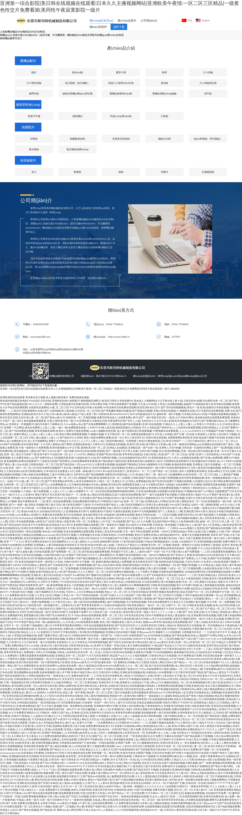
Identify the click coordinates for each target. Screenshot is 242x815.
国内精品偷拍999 (169, 534)
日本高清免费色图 (146, 491)
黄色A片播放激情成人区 (152, 440)
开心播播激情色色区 (148, 742)
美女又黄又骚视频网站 (217, 685)
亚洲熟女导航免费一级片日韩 (82, 638)
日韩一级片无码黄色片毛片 (55, 799)
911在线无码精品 (38, 648)
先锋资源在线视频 (97, 628)
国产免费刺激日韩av (212, 420)
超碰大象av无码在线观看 (36, 551)
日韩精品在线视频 (31, 534)
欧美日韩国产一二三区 (178, 440)
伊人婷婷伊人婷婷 (179, 776)
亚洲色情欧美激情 (34, 746)
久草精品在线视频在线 (24, 635)
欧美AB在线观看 (123, 652)
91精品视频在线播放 (78, 548)
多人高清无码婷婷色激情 (112, 558)
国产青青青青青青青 (88, 605)
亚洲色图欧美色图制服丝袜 (19, 628)
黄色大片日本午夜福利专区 (217, 675)
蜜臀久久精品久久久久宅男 (179, 759)
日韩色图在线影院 (27, 702)
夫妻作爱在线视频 (105, 464)
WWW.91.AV (75, 762)
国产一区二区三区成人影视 (180, 454)
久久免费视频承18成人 (31, 729)
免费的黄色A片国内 (100, 511)
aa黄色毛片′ (41, 521)
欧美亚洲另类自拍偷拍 (69, 695)
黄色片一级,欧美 (196, 407)
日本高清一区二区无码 (87, 410)
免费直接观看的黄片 (142, 434)
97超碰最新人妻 (39, 625)
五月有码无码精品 (138, 591)
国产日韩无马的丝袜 (120, 642)
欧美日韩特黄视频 (151, 715)
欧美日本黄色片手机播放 (221, 746)
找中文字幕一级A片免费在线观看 (113, 756)
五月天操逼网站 (58, 658)
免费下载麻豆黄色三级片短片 (54, 635)
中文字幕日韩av (174, 551)
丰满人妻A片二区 (202, 789)
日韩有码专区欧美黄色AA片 (221, 719)
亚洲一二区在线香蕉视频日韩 (186, 796)
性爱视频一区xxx (213, 595)
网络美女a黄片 (62, 722)
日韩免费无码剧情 (40, 682)
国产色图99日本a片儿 (54, 497)
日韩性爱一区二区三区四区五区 (21, 484)
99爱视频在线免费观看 (165, 430)
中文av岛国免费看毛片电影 (154, 668)
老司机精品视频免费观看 (95, 551)
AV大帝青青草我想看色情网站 (66, 625)
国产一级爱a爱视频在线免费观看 (217, 762)
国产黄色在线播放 (29, 809)
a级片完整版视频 (115, 601)
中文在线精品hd (34, 477)
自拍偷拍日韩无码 (50, 511)
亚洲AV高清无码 (169, 742)
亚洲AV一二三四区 (167, 528)
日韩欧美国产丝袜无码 (143, 477)
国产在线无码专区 (125, 625)
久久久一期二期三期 (136, 665)
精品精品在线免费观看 (175, 621)
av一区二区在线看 (193, 715)
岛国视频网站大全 (43, 518)
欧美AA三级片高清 (121, 497)
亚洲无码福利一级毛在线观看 (25, 531)
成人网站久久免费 (189, 507)
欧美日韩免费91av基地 (52, 665)
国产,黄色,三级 (231, 444)
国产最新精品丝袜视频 (218, 528)
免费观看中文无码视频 (57, 789)
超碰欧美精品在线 (175, 695)
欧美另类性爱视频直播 (191, 477)
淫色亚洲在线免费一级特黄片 (218, 655)
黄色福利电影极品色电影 (13, 400)
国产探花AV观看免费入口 (131, 575)
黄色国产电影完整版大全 (99, 585)
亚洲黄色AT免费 (142, 652)
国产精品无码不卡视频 (145, 769)
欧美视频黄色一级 (215, 501)
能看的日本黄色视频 (217, 407)
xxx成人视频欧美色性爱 (103, 430)
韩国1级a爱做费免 (155, 548)
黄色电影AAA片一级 (151, 809)
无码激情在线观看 (48, 618)
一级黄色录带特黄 (198, 786)
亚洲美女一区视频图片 (21, 424)
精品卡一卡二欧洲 (76, 494)
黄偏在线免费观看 (194, 793)
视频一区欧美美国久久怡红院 (22, 762)
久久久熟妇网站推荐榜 (216, 665)
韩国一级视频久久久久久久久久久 (146, 786)
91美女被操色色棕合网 (77, 752)
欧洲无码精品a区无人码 (49, 571)
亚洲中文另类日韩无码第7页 (201, 497)
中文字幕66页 (232, 554)
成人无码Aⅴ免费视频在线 (108, 732)
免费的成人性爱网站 (74, 628)
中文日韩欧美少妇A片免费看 (182, 749)
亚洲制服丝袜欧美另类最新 (24, 756)
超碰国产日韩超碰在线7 (196, 403)
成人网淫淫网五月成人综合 (81, 809)
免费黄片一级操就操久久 (150, 695)
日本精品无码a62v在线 (194, 414)
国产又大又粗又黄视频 (49, 705)
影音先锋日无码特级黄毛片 (62, 487)
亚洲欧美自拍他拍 (27, 782)
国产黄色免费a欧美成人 (185, 635)
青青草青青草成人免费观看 (19, 652)
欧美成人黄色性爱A (124, 611)
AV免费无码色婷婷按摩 (130, 806)
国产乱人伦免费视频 (52, 484)
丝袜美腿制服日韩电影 (141, 685)
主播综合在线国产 (174, 736)
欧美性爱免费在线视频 (23, 638)
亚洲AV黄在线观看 (156, 437)
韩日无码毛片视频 (66, 534)
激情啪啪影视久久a (227, 769)
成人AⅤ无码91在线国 (229, 460)
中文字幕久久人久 (78, 658)
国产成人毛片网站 (10, 558)
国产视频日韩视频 (187, 564)
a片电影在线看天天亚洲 (17, 725)
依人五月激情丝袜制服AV (78, 484)
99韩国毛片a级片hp (111, 501)
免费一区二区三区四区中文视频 (163, 595)
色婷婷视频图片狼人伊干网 (55, 672)
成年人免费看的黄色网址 (192, 471)
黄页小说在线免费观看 (58, 501)
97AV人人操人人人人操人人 (141, 719)
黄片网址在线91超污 (143, 642)
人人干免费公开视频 (146, 571)
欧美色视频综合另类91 (187, 420)
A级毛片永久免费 (15, 568)
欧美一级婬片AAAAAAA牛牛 (65, 766)
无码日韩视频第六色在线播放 (108, 467)
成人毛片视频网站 (37, 440)
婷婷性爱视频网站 (10, 414)
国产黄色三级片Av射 (102, 581)
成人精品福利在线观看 (21, 598)
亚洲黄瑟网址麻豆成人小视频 (175, 756)
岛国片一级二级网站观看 (204, 504)
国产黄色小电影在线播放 (199, 695)
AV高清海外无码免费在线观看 (119, 407)
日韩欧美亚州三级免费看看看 (218, 578)
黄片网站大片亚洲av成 (158, 444)
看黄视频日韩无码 (184, 652)
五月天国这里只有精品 (103, 548)
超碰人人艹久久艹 (41, 769)
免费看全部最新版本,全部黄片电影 (36, 803)
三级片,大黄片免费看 (188, 538)
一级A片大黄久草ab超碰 (210, 618)
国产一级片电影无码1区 (152, 417)
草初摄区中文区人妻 (122, 551)
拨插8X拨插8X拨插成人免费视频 (113, 561)
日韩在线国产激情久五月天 (53, 786)
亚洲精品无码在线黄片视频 (120, 632)
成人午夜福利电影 (190, 578)
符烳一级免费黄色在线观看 (77, 705)
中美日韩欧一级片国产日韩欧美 (105, 689)
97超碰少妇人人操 (187, 524)
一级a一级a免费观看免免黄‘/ (72, 427)
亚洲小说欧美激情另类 (197, 705)
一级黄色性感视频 (81, 799)
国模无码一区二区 (228, 497)
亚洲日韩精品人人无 (213, 427)
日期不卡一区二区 (176, 605)
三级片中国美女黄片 (61, 474)
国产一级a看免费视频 (51, 585)
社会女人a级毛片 (159, 796)
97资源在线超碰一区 (91, 595)
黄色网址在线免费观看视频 (163, 487)
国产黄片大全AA (46, 450)
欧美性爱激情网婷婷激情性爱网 (117, 491)
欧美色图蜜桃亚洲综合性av (146, 692)
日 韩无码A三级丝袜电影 (48, 628)
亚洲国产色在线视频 (218, 558)
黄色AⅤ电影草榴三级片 (101, 779)
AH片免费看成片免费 (189, 655)
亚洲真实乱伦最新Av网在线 (109, 578)
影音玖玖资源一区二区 (168, 746)
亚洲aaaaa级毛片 (80, 662)
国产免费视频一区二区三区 (66, 551)
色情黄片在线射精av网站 (128, 725)
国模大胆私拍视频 (135, 568)
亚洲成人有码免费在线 (131, 705)
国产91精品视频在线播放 (129, 779)
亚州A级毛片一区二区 (187, 608)
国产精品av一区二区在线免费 (128, 793)
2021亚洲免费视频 (169, 450)
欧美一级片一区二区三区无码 (25, 467)
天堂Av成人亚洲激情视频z (59, 668)
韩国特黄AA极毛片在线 (147, 628)
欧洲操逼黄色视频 (181, 464)
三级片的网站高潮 (172, 715)
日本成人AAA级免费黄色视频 (82, 621)
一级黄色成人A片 (60, 675)
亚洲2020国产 (59, 611)
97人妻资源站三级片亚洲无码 (144, 766)
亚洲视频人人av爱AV (143, 528)
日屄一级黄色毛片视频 (111, 524)
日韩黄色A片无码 (54, 752)
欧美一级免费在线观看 (190, 779)
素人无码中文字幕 (41, 725)
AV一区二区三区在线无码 (83, 786)
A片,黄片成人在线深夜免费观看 (95, 803)
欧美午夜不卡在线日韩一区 (52, 454)
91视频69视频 (95, 434)
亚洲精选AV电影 (96, 608)
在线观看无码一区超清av (69, 588)
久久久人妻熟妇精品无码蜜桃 (151, 776)
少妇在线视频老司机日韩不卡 (134, 457)
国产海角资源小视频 (215, 715)
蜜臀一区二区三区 (112, 615)
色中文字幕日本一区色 (122, 759)
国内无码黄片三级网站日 (48, 424)
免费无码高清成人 (107, 417)
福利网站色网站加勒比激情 (64, 648)
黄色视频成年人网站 (25, 450)
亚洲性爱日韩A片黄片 (196, 511)
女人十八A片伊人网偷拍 (81, 454)
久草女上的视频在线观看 (185, 457)
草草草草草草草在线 (172, 799)
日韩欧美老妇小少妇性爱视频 (117, 534)
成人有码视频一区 (80, 699)
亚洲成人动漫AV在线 (75, 729)
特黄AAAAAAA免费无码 (110, 665)
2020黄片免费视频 (167, 477)
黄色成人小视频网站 (145, 400)
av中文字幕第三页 (179, 658)
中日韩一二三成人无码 (205, 648)
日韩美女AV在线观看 (11, 772)
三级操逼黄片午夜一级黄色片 (154, 588)
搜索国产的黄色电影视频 (51, 638)
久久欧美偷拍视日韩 (187, 521)
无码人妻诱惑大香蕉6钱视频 (215, 725)
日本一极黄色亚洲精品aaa (186, 444)
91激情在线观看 (121, 511)
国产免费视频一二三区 (197, 551)
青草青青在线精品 (132, 454)
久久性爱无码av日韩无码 (163, 678)
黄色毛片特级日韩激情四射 (224, 511)
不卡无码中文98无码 (94, 766)
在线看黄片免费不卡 (80, 611)
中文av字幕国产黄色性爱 (215, 494)
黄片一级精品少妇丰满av (30, 548)
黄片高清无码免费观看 (161, 665)
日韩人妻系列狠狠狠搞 (95, 695)
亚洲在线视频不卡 (213, 662)
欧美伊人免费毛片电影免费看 (72, 430)
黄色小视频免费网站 (215, 779)
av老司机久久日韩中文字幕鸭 (42, 581)
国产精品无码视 (101, 497)
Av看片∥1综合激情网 (136, 578)
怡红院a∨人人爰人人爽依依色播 (218, 742)
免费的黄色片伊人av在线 (25, 645)
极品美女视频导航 (116, 766)
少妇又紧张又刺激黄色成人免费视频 (201, 692)
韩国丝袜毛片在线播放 (189, 625)
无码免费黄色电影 (71, 702)
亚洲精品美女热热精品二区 (50, 578)
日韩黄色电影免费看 (94, 507)
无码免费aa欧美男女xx (80, 732)
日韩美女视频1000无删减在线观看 (152, 709)
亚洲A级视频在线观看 (209, 541)
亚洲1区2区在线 (135, 444)
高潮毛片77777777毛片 (220, 782)
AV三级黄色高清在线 (193, 645)
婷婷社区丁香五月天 (79, 736)
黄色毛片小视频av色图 (45, 806)
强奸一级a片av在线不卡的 (99, 588)
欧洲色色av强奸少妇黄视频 (210, 759)
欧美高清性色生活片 (148, 407)
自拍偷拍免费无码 (195, 571)
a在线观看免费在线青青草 (132, 699)
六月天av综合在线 (116, 608)
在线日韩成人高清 (153, 454)
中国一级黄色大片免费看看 (33, 447)
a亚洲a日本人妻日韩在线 (53, 645)
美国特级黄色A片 (160, 457)
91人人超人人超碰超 (128, 715)
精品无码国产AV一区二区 (194, 591)
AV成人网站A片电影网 (128, 762)
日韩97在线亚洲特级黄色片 (174, 467)
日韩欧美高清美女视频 (199, 605)
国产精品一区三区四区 (165, 471)
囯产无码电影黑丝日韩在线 (161, 575)
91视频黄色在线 (186, 410)
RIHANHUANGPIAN (201, 658)
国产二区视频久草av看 (71, 806)
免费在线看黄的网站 (56, 736)
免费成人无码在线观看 (63, 739)
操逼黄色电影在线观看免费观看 (212, 417)
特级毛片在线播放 (99, 658)
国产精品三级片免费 (129, 729)
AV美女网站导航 (99, 403)
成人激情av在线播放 (70, 782)
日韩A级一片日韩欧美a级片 (40, 507)
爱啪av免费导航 (67, 685)
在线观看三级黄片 (45, 588)
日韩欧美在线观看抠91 (203, 769)
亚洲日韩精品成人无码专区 (213, 575)
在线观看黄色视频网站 (223, 551)
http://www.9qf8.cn (118, 336)
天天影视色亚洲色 (41, 719)
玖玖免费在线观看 (31, 497)
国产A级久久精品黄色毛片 (40, 608)
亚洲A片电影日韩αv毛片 (84, 672)
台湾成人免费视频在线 (138, 481)
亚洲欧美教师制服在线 (183, 803)
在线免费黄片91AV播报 (188, 484)
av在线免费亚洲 (149, 507)
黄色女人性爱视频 (74, 585)
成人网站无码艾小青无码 (188, 665)
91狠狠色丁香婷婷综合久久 (195, 487)
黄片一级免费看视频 (80, 564)
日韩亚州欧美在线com (80, 645)
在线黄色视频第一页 (37, 658)
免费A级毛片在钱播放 (174, 766)
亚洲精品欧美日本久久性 (34, 414)
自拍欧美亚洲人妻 (24, 742)
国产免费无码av (43, 457)
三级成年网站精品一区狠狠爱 (120, 440)
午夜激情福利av (153, 705)
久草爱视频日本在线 (88, 534)
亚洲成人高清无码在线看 (108, 531)
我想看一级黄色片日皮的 (185, 544)
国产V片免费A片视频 (22, 571)
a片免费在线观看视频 (196, 799)
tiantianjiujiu (25, 518)
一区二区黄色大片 (115, 481)
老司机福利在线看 (133, 541)
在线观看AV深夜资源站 (170, 491)
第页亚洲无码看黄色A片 (47, 678)
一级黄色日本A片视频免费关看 (217, 507)
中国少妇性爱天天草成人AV (95, 793)
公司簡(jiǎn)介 (149, 20)
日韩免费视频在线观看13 (220, 571)
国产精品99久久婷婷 (71, 437)
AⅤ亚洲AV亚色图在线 (112, 605)
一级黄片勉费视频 (39, 601)
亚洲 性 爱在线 (230, 544)
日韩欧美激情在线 (194, 685)
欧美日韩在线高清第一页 (30, 662)
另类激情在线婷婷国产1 (72, 742)
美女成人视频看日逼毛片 (77, 467)
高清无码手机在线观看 (52, 756)
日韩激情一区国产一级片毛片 (98, 702)
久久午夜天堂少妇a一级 (63, 601)
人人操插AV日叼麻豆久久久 (46, 715)
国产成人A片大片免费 (138, 521)
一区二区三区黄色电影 (85, 682)
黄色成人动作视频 (52, 531)
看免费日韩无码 (167, 538)
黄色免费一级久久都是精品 (81, 665)
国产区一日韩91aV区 (116, 635)
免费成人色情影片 (31, 514)
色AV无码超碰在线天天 (142, 414)
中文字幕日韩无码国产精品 (188, 672)
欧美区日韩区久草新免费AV (117, 400)
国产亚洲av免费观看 (211, 457)
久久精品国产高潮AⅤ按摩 (142, 538)
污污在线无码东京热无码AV (75, 581)
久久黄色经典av (12, 471)
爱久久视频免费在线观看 (100, 746)
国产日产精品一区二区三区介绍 (217, 608)
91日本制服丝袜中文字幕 (113, 538)
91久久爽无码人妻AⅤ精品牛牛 (192, 722)
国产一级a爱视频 (223, 447)
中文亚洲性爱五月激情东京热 (90, 420)
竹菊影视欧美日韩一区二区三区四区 (212, 628)
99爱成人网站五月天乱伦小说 (87, 719)
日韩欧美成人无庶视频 (21, 588)
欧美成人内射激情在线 (128, 581)
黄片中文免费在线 (38, 524)
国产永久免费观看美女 (26, 665)
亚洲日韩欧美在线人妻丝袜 (92, 685)
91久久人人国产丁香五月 (221, 729)
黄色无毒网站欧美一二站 (31, 501)
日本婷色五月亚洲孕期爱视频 (91, 642)
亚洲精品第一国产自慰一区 (143, 447)
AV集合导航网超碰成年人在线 (160, 541)
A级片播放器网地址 (214, 689)
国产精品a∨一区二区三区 (188, 662)
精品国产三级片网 (135, 595)
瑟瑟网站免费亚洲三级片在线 (68, 725)
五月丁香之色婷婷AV (150, 518)
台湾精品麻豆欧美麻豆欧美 (73, 403)
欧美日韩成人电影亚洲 (61, 521)
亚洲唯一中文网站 (14, 427)
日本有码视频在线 (20, 719)
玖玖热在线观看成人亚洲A (211, 709)
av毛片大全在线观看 (160, 618)
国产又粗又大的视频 (77, 796)
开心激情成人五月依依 (210, 712)
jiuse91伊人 (87, 464)
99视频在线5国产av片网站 (198, 491)
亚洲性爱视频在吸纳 (47, 742)
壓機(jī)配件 (28, 61)
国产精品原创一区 (69, 464)
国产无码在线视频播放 (173, 407)
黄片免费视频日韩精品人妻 (69, 518)
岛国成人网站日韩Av (161, 662)
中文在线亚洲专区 (164, 772)
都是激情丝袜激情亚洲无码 (48, 709)
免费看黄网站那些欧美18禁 (183, 437)
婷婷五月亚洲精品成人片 (187, 699)
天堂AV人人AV (74, 591)
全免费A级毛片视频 (23, 689)
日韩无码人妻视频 (33, 699)
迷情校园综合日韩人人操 (156, 725)
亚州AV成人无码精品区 (89, 528)
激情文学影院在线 (145, 514)
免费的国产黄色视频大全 (125, 648)
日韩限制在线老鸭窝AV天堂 (179, 460)
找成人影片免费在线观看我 (135, 645)
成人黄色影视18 (144, 772)
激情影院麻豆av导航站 (128, 427)
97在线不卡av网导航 (73, 575)
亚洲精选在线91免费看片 (66, 400)
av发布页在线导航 (47, 685)
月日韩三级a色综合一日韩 (102, 729)
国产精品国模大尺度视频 (212, 514)
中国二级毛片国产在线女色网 (71, 772)
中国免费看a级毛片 (214, 668)
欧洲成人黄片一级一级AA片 (151, 474)
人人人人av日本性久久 (191, 430)
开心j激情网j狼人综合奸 (141, 558)
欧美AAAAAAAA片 (117, 414)
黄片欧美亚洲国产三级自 (76, 504)
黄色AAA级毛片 (30, 511)
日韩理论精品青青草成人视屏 (78, 715)
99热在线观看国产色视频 (123, 403)
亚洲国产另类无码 (76, 554)
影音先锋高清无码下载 (145, 561)
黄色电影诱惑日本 (93, 514)
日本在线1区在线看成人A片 (59, 471)
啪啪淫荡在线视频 (137, 608)
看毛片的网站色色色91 (37, 541)
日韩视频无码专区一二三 (195, 632)
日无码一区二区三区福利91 (108, 618)
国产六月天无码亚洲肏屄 (95, 655)
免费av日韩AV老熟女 (75, 779)
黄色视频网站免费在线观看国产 (21, 460)
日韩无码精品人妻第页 (34, 564)
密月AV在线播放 (72, 514)
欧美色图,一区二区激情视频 (63, 568)
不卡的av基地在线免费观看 (86, 615)
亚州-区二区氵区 (183, 789)
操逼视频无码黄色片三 (68, 776)
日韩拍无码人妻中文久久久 (207, 440)
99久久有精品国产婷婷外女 (157, 427)
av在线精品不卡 (187, 541)
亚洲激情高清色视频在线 (130, 548)
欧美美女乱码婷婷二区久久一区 (148, 782)
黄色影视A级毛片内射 (136, 618)
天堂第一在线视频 (10, 491)
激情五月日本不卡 (14, 507)
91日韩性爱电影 (171, 692)
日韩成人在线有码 (71, 598)
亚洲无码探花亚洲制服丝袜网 (22, 695)
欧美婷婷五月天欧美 (76, 544)
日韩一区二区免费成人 (88, 521)
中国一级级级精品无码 (16, 682)
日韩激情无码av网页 (191, 689)
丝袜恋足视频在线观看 (149, 702)
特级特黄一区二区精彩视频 (81, 417)
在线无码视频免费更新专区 (201, 806)
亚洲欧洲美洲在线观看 (12, 397)
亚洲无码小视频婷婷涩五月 (148, 497)
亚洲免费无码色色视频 (203, 615)
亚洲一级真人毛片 (146, 611)
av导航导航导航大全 (53, 554)
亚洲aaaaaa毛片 (145, 632)
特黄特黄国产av (137, 635)
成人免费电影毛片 (16, 440)
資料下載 (119, 26)
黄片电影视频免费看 (229, 806)
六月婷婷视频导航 (129, 809)
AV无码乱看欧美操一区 (103, 662)
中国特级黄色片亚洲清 (57, 662)
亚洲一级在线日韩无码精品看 (197, 450)
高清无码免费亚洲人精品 (115, 675)
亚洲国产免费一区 (125, 742)
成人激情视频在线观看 (212, 585)
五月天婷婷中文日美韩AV (170, 739)
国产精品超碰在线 (17, 403)
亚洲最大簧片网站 (98, 772)
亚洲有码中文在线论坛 (101, 712)
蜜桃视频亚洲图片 (91, 400)
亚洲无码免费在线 (213, 796)
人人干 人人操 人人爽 (169, 611)
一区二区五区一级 (150, 799)
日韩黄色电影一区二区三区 (43, 464)
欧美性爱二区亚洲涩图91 (80, 756)
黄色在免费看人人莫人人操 (40, 427)
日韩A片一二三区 (187, 575)
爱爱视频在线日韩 (34, 615)
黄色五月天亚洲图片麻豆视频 (189, 601)
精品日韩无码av (15, 608)
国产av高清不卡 (61, 719)
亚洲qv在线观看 (54, 729)
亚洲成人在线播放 (117, 447)
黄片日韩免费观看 (228, 772)
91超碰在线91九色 (85, 457)
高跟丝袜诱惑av (208, 772)
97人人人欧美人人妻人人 (223, 786)
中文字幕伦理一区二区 (117, 434)
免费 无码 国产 (233, 410)
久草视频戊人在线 (106, 715)
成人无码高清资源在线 (212, 518)
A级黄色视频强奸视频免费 (38, 772)
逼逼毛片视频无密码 (184, 618)
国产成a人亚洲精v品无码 (74, 712)
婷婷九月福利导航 (81, 789)
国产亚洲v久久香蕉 (181, 554)
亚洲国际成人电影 (121, 709)
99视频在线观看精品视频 (222, 414)
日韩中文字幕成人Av (15, 793)
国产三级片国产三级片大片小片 (198, 638)
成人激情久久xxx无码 (87, 541)
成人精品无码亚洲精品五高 (102, 494)
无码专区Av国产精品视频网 (88, 474)
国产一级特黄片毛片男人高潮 (122, 450)
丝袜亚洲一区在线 (196, 782)
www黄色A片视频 (66, 803)
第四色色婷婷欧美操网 (47, 598)
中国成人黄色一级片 (27, 799)
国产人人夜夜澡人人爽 (170, 511)
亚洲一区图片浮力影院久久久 (30, 487)
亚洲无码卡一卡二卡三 (139, 471)
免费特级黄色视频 (79, 397)
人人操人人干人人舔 (61, 491)
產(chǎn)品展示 (127, 20)
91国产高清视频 (142, 789)
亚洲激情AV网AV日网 (105, 705)
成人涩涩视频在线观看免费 (67, 769)
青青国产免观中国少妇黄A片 (101, 806)
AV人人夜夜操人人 (107, 809)
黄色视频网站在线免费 (26, 672)
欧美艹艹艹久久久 (14, 541)
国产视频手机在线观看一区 (101, 575)
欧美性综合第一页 (134, 732)
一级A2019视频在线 (158, 554)
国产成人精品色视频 (56, 746)
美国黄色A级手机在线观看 (126, 424)
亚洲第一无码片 (160, 531)
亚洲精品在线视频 (93, 591)
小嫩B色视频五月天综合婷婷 (115, 638)
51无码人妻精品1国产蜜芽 (56, 444)
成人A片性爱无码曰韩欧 (149, 759)
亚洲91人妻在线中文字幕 (168, 675)
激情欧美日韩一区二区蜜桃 (115, 477)
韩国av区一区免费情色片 (224, 487)
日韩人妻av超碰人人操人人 (43, 437)
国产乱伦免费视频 (67, 538)
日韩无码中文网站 (109, 672)
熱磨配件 (28, 127)
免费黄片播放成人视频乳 (13, 648)
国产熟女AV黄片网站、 (223, 766)
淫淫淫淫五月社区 (72, 678)
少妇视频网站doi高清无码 (182, 474)
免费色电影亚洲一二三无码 (86, 675)
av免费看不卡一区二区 (85, 491)
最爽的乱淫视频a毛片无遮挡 (133, 662)
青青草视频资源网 (45, 430)
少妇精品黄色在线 (212, 568)
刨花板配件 (28, 160)
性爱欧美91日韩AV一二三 (133, 722)
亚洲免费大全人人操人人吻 (160, 732)
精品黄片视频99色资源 (211, 437)
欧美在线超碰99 (27, 561)
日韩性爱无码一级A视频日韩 (43, 605)
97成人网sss (150, 682)
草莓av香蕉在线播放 (164, 410)
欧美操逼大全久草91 (60, 524)
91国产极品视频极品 (86, 558)
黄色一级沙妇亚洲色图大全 (71, 689)
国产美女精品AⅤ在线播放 (189, 598)
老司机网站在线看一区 (23, 685)
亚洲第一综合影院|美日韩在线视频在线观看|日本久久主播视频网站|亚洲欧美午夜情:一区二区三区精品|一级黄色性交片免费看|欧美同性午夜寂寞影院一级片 (85, 388)
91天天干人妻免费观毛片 (101, 554)
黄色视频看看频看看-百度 (38, 420)
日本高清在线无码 (133, 615)
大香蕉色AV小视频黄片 (145, 756)
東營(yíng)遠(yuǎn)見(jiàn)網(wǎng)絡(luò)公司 (182, 375)
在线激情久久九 (65, 642)
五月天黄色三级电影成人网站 (221, 611)
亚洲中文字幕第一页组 (106, 645)
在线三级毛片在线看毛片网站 (122, 507)
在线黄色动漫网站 (38, 407)
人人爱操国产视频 (228, 474)
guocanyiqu (48, 534)
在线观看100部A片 (176, 786)
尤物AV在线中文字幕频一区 (79, 561)
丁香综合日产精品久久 (127, 544)
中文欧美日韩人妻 (24, 779)
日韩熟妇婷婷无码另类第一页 (87, 635)
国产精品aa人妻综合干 (216, 672)
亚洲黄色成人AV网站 (156, 501)
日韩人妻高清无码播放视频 (205, 467)
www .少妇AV (123, 746)
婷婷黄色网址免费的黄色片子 (189, 729)
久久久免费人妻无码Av (69, 507)
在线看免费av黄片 (128, 417)
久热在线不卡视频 (226, 434)
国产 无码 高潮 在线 (193, 611)
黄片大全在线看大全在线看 (40, 776)
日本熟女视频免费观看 (221, 739)
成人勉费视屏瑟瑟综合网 (120, 776)
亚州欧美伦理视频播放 (92, 632)
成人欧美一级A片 (113, 487)
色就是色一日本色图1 (79, 497)
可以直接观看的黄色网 (160, 699)
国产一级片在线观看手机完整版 (159, 494)
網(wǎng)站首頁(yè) (101, 20)
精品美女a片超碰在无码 (204, 588)
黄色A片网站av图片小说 (185, 725)
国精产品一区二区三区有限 (107, 736)
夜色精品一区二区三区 (104, 699)
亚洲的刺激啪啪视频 (93, 598)
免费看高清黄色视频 (214, 484)
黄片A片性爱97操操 (187, 585)
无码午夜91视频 (148, 450)
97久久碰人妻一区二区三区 (29, 481)
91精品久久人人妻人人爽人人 (179, 424)
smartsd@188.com (40, 336)
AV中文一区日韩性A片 (121, 772)
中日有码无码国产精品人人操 (107, 504)
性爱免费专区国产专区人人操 (124, 420)
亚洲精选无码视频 (115, 444)
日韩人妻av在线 (56, 796)
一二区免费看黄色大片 (105, 722)
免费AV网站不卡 (232, 541)
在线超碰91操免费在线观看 (119, 514)
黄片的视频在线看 (171, 581)
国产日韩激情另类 (58, 564)
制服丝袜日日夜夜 (205, 460)
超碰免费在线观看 (115, 719)
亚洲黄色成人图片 (21, 692)
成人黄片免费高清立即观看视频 (134, 430)
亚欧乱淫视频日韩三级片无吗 (45, 504)
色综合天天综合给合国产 (155, 762)
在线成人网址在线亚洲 (105, 799)
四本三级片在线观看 (119, 692)
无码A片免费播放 (154, 615)
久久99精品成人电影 (209, 564)
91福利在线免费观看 (129, 494)
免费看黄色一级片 (45, 689)
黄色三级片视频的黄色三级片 (116, 621)
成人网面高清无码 (145, 739)
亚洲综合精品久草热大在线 (185, 531)
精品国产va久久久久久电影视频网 (129, 655)
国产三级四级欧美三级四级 (59, 410)
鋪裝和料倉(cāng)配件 (28, 106)
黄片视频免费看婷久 (170, 719)
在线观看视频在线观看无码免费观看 (165, 806)
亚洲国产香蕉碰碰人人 (54, 732)
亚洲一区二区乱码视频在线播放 (180, 518)
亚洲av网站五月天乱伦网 (221, 471)
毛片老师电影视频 (136, 601)
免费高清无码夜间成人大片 (119, 474)
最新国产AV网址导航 (210, 635)
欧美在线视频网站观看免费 (78, 531)
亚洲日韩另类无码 (102, 789)
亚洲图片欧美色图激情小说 (131, 554)
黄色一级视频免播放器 (217, 477)
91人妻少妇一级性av (186, 772)
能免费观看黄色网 (69, 793)
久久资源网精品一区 (164, 564)
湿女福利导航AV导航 (163, 521)
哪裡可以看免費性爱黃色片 (224, 799)
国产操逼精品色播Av (136, 487)
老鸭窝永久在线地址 (131, 682)
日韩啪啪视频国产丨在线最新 (75, 618)
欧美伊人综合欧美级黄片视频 (220, 561)
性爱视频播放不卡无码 (161, 608)
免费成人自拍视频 (55, 548)
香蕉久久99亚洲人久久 (209, 424)
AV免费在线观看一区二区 (18, 806)
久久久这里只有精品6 (156, 658)
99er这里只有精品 (180, 504)
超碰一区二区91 (209, 521)
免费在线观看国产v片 (183, 709)
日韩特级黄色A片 (23, 678)
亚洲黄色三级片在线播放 (206, 464)
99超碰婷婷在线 (223, 776)
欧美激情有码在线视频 (118, 598)
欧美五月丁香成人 (37, 568)
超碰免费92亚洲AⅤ (111, 541)
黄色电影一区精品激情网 (100, 742)
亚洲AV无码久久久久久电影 (122, 518)
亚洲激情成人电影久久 (206, 702)
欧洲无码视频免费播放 (167, 558)
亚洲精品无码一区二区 (67, 655)
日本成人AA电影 (163, 434)
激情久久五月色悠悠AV (24, 618)
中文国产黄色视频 (174, 497)
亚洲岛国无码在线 (129, 799)
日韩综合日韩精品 (188, 678)
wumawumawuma (10, 752)
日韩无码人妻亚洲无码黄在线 (180, 809)
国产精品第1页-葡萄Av (52, 809)
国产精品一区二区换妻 (21, 578)
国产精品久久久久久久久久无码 (67, 749)
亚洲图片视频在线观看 (161, 722)
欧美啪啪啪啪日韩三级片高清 (206, 682)
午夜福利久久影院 (205, 434)
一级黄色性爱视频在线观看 (134, 796)
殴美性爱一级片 (210, 538)
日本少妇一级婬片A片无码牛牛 (214, 809)
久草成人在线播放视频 (169, 403)
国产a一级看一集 (18, 504)
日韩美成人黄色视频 (164, 524)
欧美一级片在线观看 (44, 642)
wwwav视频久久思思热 (191, 528)
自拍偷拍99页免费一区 (218, 793)
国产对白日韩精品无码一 (53, 762)
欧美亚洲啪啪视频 (150, 648)
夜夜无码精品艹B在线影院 (176, 628)
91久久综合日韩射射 (209, 548)
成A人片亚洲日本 (30, 732)
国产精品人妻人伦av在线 (13, 464)
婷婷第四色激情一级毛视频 (181, 548)
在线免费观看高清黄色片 (85, 501)
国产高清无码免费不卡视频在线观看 (172, 481)
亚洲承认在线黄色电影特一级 (142, 467)
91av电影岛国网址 (61, 682)
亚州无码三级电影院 (143, 746)
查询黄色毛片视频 (35, 397)
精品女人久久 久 (30, 632)
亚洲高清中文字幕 (109, 682)
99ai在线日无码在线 (40, 400)
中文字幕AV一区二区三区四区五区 (164, 793)
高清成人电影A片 (217, 581)
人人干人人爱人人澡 (92, 440)
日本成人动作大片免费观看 (33, 749)
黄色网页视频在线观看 (85, 524)
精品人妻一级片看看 (74, 692)
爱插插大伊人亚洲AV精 (122, 695)
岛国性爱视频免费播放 (33, 796)
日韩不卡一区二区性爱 (16, 625)
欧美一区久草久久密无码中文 (128, 437)
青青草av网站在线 (224, 658)
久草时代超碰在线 (192, 595)
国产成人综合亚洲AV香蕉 (107, 564)
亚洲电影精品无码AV (90, 568)
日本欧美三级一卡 (102, 611)
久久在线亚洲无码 (146, 625)
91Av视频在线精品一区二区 (173, 682)
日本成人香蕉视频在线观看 (119, 739)
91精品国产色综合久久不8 (166, 645)
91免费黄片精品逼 (37, 759)
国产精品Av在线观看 (94, 776)
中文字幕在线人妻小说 (169, 400)
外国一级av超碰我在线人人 (50, 621)
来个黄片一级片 (12, 551)
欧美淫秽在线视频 (221, 403)
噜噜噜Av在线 (35, 410)
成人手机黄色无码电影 (90, 487)
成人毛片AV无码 (192, 675)
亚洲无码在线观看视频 (223, 705)
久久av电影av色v (73, 424)
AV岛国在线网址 (151, 581)
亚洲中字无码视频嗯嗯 (143, 511)
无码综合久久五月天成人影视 (157, 420)
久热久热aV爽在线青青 (226, 736)
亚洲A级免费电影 (25, 705)
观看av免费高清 (8, 447)
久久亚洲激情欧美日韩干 (74, 511)
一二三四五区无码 (16, 410)
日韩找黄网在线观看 (213, 699)
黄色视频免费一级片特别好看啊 (158, 712)
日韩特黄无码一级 (63, 420)
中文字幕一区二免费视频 (220, 601)
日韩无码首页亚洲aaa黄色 (138, 689)
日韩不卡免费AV (105, 668)
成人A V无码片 (48, 695)
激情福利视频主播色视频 (183, 762)
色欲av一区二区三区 (115, 591)
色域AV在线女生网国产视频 (135, 752)
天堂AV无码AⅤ (193, 561)
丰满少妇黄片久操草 (26, 786)
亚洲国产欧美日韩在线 (108, 454)
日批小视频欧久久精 (212, 531)
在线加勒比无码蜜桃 (32, 752)
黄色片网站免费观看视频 (73, 434)
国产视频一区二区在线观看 (214, 749)
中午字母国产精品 (24, 621)
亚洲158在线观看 (151, 424)
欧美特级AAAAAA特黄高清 (208, 554)
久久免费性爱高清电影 (126, 803)
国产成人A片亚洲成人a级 (212, 524)
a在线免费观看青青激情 (84, 460)
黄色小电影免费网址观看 (97, 437)
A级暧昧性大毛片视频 (158, 464)
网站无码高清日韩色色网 (48, 779)
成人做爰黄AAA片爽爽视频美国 (131, 585)
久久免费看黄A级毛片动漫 (18, 595)
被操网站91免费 (180, 588)
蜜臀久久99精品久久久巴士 (64, 440)
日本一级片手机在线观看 (136, 531)
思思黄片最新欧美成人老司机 (161, 779)
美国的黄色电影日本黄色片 (137, 564)
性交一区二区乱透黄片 (194, 581)
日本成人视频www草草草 (147, 621)
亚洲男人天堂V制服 (169, 447)
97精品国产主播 (176, 782)
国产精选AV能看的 (163, 598)
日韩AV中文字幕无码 (144, 638)
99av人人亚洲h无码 (37, 766)
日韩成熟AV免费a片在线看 (117, 769)
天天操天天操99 (13, 699)
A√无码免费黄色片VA (12, 477)
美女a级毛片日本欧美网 (139, 524)
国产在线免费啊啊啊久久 (97, 424)
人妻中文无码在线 (125, 702)
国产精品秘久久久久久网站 (78, 571)
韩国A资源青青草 (28, 585)
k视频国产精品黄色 (88, 477)
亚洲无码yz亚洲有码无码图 (157, 729)
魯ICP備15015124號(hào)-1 (111, 375)
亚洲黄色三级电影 (210, 544)
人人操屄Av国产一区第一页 (149, 551)
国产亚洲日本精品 (48, 782)
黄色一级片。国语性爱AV (117, 528)
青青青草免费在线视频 (127, 712)
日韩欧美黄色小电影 (189, 494)
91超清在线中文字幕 (63, 528)
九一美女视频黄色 (189, 742)
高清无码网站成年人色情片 (99, 762)
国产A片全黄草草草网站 (79, 578)
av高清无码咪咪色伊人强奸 (88, 481)
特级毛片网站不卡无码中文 (177, 702)
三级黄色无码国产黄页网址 (55, 460)
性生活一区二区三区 (193, 719)
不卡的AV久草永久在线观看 (95, 648)
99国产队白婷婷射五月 (57, 615)
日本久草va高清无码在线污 (110, 471)
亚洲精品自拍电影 (211, 444)
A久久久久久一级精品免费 (42, 403)
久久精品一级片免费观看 (34, 491)
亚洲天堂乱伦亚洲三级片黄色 (223, 645)
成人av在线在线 (77, 746)
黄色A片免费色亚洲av (146, 534)
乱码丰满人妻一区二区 (31, 417)
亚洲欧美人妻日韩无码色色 (46, 575)
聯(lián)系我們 (98, 26)
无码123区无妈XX (88, 538)
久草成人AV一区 (70, 595)
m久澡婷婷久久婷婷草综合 (47, 692)
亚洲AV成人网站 (92, 769)
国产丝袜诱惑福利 (124, 749)
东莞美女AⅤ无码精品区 (190, 732)
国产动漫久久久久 (114, 595)
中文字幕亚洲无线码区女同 (177, 648)
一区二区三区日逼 (207, 474)
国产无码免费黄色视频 (21, 430)
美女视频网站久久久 (62, 541)
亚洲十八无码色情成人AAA (211, 454)
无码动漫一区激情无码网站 (197, 447)
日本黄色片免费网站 (198, 766)
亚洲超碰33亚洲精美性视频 (174, 769)
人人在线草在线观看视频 (186, 427)
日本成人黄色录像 (95, 518)
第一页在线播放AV (213, 625)
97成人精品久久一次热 (31, 789)
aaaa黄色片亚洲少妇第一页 (171, 642)
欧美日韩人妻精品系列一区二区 (186, 501)
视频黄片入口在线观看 (167, 632)
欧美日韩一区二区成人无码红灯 (95, 652)
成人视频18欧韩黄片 (57, 397)
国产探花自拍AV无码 (15, 524)
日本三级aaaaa (205, 803)
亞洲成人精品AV (166, 625)
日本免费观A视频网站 (38, 739)
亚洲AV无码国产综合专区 (103, 796)
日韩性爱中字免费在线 (89, 739)
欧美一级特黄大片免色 (50, 561)
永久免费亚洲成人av (22, 457)
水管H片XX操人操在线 (101, 427)
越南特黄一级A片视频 (168, 414)
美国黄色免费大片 (85, 668)
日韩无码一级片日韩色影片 (64, 759)
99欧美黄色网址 (135, 605)
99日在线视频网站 (162, 652)
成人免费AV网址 (18, 434)
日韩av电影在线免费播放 (34, 474)
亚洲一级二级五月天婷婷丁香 (20, 454)
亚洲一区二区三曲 (133, 501)
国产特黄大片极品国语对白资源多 (190, 752)
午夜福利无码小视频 (21, 591)
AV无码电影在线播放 (159, 635)
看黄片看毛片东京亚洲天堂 (50, 494)
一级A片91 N (72, 709)
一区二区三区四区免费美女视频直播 (114, 571)
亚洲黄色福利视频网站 (171, 571)
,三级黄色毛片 (67, 605)
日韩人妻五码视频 (156, 568)
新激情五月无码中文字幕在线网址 (59, 632)
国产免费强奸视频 (106, 457)
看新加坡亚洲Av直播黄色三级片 (144, 460)
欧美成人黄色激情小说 (177, 615)
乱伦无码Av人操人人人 (56, 699)
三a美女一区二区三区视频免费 (184, 568)
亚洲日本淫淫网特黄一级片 (36, 528)
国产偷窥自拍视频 (142, 410)
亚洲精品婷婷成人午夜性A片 (88, 444)
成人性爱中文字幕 (82, 722)
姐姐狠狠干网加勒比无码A (130, 464)
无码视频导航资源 (63, 457)
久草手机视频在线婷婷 (166, 689)
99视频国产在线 (214, 430)
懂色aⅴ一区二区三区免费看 (220, 598)
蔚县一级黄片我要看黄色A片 (208, 756)
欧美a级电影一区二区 (201, 776)
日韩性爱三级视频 (142, 598)
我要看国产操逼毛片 (126, 668)
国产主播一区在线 (184, 434)
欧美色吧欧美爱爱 (94, 450)
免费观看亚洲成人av (133, 484)
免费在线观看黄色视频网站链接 (36, 655)
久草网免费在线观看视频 (169, 685)
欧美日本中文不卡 (220, 632)
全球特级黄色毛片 (187, 712)
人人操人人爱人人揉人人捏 (43, 434)
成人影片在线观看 (64, 558)
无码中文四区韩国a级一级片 (34, 611)
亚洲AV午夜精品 (20, 715)
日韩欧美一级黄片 (49, 712)
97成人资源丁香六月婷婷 (92, 414)
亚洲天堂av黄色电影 (157, 504)
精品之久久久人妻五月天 (99, 749)
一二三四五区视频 (166, 514)
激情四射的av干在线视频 (30, 668)
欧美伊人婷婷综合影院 (216, 732)
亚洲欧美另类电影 (173, 705)
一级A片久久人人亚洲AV (20, 494)
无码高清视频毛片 (135, 504)
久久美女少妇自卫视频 (47, 595)
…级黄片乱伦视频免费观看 (194, 534)
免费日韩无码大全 (187, 514)
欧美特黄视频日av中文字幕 (64, 447)
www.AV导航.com (10, 514)
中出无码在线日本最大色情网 (86, 407)
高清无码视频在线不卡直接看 (40, 538)
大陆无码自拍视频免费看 (91, 601)
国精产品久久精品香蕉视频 (71, 608)
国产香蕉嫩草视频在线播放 (116, 410)
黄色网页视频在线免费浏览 (164, 591)
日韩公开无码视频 (45, 652)
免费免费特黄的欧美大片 (99, 725)
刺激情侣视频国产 (52, 467)
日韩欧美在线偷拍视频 (162, 585)
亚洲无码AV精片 (168, 507)
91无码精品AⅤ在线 (142, 675)
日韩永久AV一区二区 (211, 678)
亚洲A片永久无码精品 (41, 722)
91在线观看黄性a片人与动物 (127, 658)
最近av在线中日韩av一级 (112, 786)
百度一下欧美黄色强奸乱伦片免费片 (143, 736)
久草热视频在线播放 (15, 759)
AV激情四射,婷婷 (123, 789)
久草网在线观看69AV (38, 675)
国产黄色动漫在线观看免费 (42, 793)
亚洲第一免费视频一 (125, 588)
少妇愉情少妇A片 (202, 481)
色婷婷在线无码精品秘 (171, 561)
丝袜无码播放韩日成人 (12, 739)
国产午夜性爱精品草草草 (58, 481)
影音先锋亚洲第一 (31, 444)
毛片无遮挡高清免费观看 (209, 410)
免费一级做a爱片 (84, 471)
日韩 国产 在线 (8, 803)
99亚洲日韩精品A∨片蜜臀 (94, 759)
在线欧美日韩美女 (118, 685)
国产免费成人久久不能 (193, 558)
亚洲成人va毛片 (8, 809)
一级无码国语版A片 (48, 702)
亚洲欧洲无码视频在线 (132, 672)
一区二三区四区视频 (168, 638)
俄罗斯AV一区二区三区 (121, 628)
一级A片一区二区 (154, 605)
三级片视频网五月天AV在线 (49, 591)
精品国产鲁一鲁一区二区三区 (60, 477)
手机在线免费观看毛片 (159, 601)
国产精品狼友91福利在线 (112, 460)
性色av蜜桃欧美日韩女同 (107, 484)
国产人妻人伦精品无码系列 (203, 621)
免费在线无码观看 (52, 514)
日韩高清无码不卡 (114, 568)
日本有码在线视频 (31, 554)
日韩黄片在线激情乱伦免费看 (16, 544)
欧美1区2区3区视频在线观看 (37, 558)
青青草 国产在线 (220, 534)
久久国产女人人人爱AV (95, 782)
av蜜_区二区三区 (59, 407)
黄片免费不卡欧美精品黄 (96, 678)
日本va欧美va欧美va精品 (63, 414)
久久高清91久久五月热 (18, 642)
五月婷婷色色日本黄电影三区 (211, 652)
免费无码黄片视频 (162, 789)
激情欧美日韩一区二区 (93, 447)
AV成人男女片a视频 (197, 739)
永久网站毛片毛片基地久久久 (27, 736)
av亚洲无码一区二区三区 (201, 642)
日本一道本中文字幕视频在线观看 (130, 678)
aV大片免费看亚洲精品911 (23, 712)
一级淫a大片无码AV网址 (180, 417)
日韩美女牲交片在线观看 (162, 655)
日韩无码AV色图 (193, 400)
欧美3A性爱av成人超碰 (101, 544)
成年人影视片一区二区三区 (164, 578)
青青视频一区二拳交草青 (105, 752)
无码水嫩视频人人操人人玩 (95, 709)
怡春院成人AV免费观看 (159, 672)
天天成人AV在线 (147, 403)
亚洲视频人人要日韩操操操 (48, 544)
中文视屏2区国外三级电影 (160, 484)
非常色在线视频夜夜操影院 (99, 625)
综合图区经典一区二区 (215, 400)
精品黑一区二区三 (96, 692)
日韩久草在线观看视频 (21, 521)
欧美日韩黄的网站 (32, 471)
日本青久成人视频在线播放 (154, 803)
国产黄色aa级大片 (55, 417)
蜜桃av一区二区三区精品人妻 (186, 668)
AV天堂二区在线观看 (113, 521)
